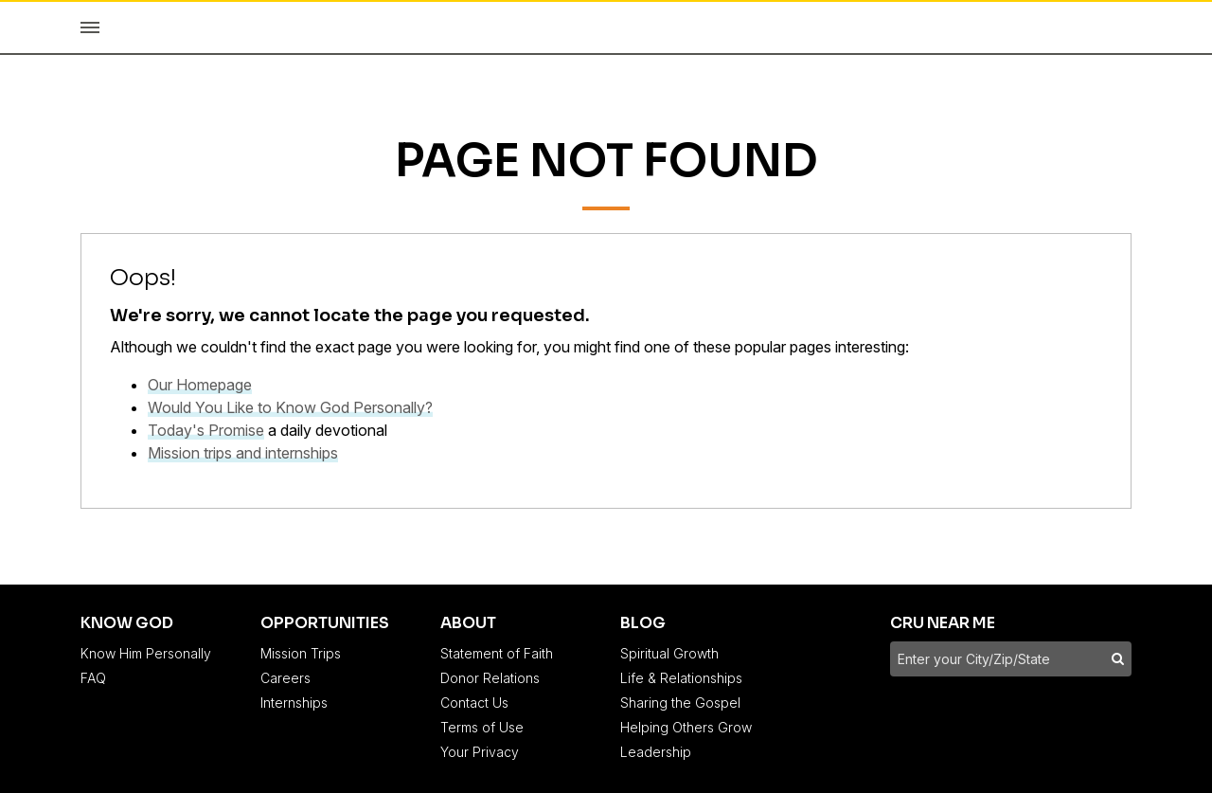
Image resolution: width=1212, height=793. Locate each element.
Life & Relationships (681, 678)
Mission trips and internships (243, 452)
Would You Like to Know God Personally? (290, 407)
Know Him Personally (145, 653)
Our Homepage (200, 384)
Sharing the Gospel (680, 702)
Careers (285, 678)
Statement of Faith (496, 653)
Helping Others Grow (686, 727)
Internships (294, 702)
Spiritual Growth (669, 653)
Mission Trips (300, 653)
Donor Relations (490, 678)
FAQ (93, 678)
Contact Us (474, 702)
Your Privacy (479, 752)
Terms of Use (482, 727)
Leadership (655, 752)
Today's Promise (206, 430)
